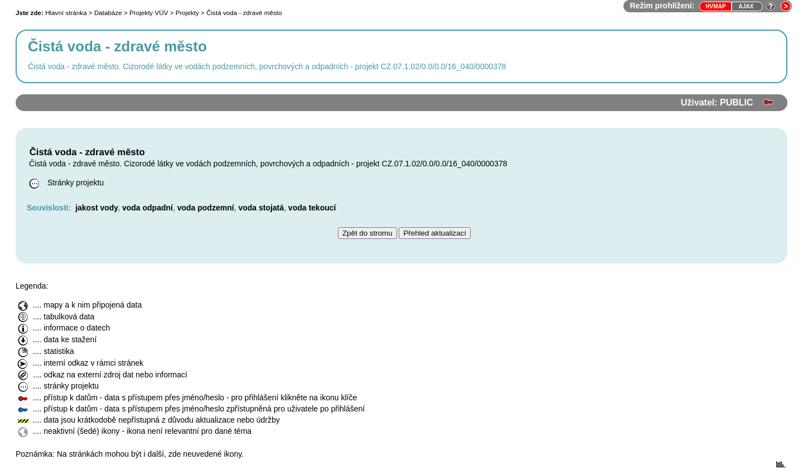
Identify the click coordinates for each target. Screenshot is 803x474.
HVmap (715, 6)
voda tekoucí (312, 207)
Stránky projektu (65, 182)
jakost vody (96, 207)
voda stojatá (261, 207)
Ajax (745, 6)
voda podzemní (205, 207)
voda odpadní (147, 207)
